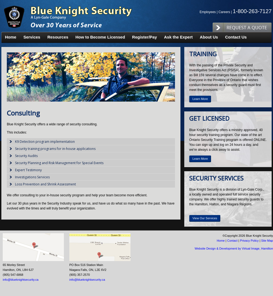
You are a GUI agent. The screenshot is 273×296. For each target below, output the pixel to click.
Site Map (267, 240)
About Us (209, 37)
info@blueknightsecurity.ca (20, 279)
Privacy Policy (249, 240)
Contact (232, 240)
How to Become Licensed (100, 37)
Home (10, 37)
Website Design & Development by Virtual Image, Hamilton (234, 248)
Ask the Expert (178, 37)
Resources (57, 37)
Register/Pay (144, 37)
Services (31, 37)
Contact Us (236, 37)
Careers (224, 12)
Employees (208, 12)
